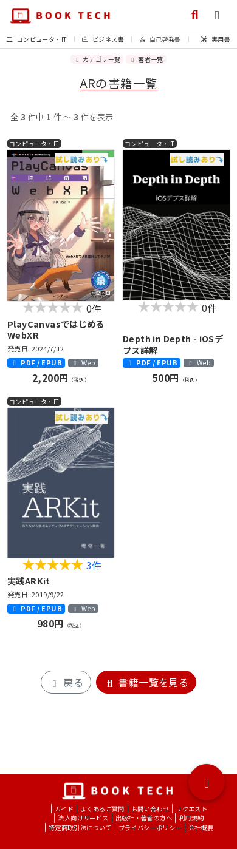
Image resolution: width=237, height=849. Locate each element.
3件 (94, 565)
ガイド (64, 808)
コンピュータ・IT (37, 39)
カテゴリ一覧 (97, 59)
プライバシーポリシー (150, 827)
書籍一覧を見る (146, 682)
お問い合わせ (150, 808)
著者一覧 (146, 59)
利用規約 (191, 817)
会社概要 (201, 827)
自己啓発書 (160, 39)
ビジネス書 (103, 39)
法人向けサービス (83, 817)
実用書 (215, 39)
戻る (66, 682)
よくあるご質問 (102, 808)
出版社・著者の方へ (144, 817)
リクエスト (191, 808)
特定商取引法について (80, 827)
